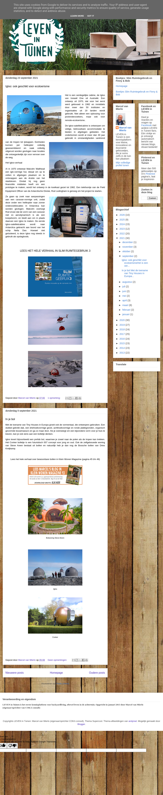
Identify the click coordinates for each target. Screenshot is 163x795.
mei (124, 295)
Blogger (81, 724)
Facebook (146, 125)
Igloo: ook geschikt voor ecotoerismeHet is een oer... (135, 263)
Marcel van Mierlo (125, 129)
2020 (122, 320)
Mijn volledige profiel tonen (123, 164)
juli (124, 286)
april (124, 300)
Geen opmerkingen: (58, 660)
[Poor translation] (12, 745)
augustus (127, 282)
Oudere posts (97, 672)
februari (126, 309)
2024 (122, 224)
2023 (122, 228)
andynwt (133, 721)
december (127, 242)
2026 (122, 215)
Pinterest (150, 173)
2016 (122, 338)
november (127, 246)
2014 (122, 348)
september (128, 256)
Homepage (56, 672)
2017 (122, 334)
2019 (122, 324)
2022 (122, 233)
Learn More (77, 16)
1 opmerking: (54, 398)
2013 (122, 352)
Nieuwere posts (14, 672)
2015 (122, 343)
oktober (126, 251)
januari (126, 314)
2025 (122, 219)
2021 (122, 238)
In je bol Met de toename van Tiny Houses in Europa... (135, 273)
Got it (90, 16)
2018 (122, 329)
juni (124, 291)
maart (125, 305)
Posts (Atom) (62, 683)
